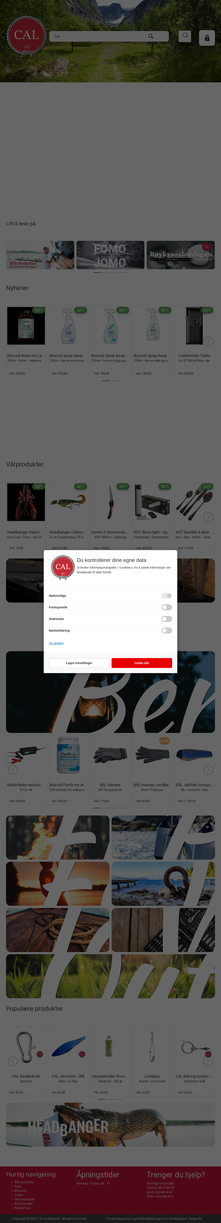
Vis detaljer (56, 643)
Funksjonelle (58, 607)
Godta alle (142, 663)
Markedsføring (59, 630)
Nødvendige (57, 595)
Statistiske (56, 619)
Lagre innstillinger (79, 663)
